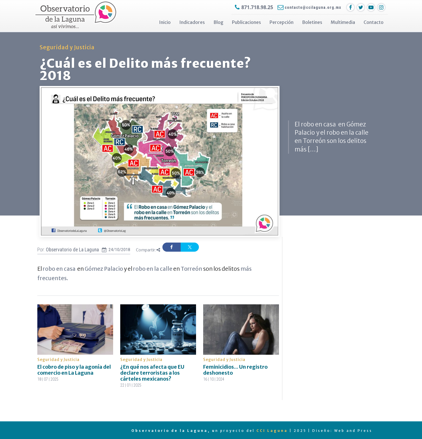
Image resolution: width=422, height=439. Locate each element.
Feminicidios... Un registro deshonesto (235, 370)
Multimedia (343, 22)
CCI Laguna (272, 430)
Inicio (165, 22)
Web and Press (353, 430)
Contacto (374, 22)
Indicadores (192, 22)
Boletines (312, 22)
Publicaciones (246, 22)
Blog (218, 22)
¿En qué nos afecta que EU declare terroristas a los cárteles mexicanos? (152, 373)
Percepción (281, 22)
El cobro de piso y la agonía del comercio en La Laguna (74, 370)
